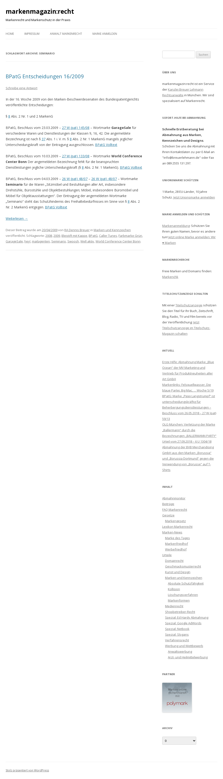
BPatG (93, 235)
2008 (48, 235)
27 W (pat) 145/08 (75, 127)
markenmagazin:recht (40, 11)
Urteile (167, 555)
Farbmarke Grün (130, 235)
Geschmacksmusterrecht (183, 566)
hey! (27, 241)
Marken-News (172, 532)
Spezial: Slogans (177, 634)
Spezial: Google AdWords (183, 623)
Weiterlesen (17, 218)
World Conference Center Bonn (118, 241)
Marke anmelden (104, 34)
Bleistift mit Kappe (74, 235)
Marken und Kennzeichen (112, 230)
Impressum (31, 34)
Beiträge (168, 504)
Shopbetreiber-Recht (180, 612)
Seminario (58, 241)
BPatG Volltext (106, 144)
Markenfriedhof (176, 543)
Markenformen (179, 600)
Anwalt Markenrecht (66, 34)
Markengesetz (175, 521)
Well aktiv (87, 241)
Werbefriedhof (176, 549)
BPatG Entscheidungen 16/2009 (45, 76)
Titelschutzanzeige (188, 305)
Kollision (174, 589)
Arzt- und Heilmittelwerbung (188, 657)
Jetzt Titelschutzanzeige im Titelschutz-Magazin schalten (186, 328)
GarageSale (14, 241)
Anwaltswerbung (180, 651)
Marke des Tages (177, 538)
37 (43, 139)
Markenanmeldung (176, 226)
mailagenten (41, 241)
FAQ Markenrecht (174, 509)
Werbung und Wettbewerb (184, 646)
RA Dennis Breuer (77, 230)
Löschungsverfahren (183, 595)
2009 (56, 235)
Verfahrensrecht (177, 640)
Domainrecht (174, 561)
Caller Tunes (108, 235)
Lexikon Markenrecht (177, 526)
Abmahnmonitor (173, 498)
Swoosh (73, 241)
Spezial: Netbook (177, 629)
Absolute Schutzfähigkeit (186, 583)
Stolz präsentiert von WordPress (27, 770)
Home (10, 34)
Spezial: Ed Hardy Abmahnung (186, 617)
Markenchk (170, 277)
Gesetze (168, 515)
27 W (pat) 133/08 (75, 156)
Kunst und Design (177, 572)
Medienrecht (174, 606)
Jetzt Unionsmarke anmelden (194, 197)
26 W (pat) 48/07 (74, 178)
